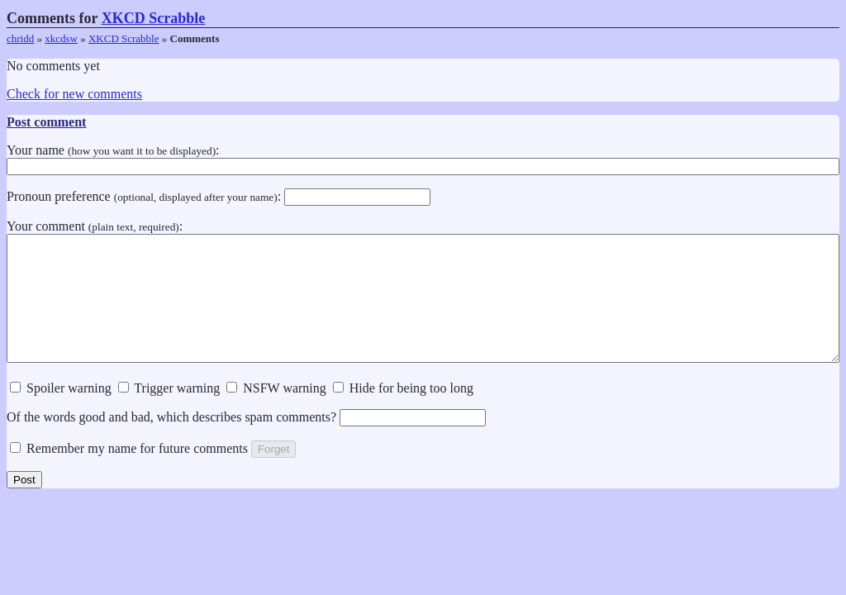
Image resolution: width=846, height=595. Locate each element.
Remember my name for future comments (129, 473)
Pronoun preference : (218, 196)
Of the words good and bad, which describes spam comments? (246, 442)
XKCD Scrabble (154, 18)
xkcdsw (61, 38)
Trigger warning (169, 413)
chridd (20, 38)
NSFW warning (276, 413)
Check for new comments (74, 94)
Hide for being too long (403, 413)
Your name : (423, 158)
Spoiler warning (61, 413)
